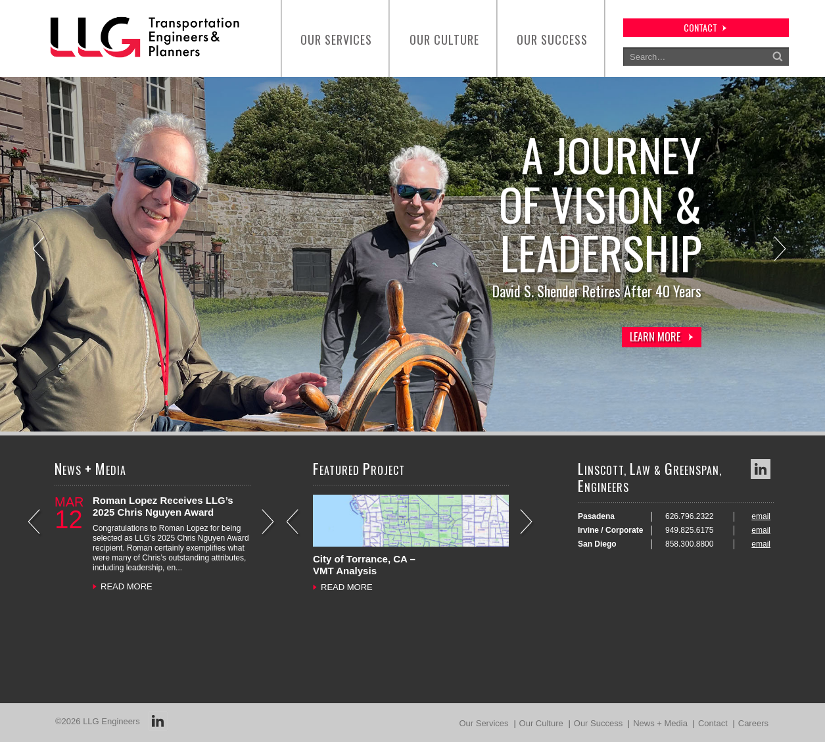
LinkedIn (760, 469)
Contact (713, 723)
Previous (40, 250)
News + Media (660, 723)
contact (700, 27)
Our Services (336, 39)
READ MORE (127, 586)
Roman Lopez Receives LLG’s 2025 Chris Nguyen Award (163, 506)
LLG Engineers (111, 721)
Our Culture (444, 39)
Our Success (552, 39)
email (760, 516)
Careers (753, 723)
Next (781, 250)
